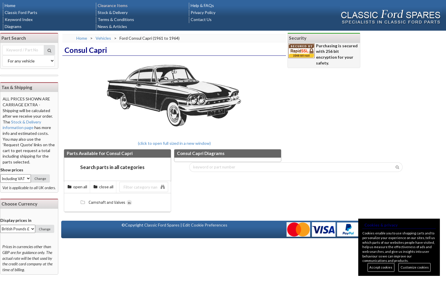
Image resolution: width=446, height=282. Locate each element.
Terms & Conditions (116, 19)
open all (77, 186)
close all (103, 186)
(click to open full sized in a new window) (174, 102)
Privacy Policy (203, 12)
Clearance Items (113, 5)
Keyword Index (19, 19)
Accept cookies (380, 267)
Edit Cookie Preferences (205, 224)
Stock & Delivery (113, 12)
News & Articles (112, 26)
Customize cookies (415, 267)
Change (40, 178)
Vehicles (103, 38)
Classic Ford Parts (21, 12)
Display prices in (15, 220)
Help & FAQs (202, 5)
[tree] (117, 202)
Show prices (11, 169)
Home (10, 5)
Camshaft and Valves (105, 202)
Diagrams (13, 26)
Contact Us (201, 19)
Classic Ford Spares (162, 224)
